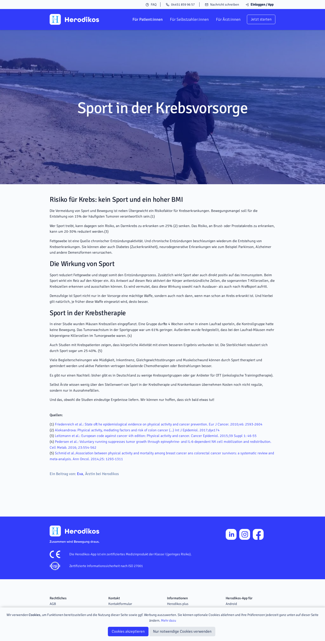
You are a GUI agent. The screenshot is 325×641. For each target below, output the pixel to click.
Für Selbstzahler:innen (189, 19)
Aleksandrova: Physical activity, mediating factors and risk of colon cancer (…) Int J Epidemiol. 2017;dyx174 (137, 430)
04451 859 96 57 (180, 4)
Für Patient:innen (147, 19)
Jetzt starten (261, 19)
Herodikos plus (177, 604)
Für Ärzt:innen (228, 19)
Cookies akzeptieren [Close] (128, 631)
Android (231, 604)
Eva (80, 473)
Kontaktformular (120, 604)
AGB (53, 604)
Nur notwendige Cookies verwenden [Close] (182, 631)
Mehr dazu (168, 620)
